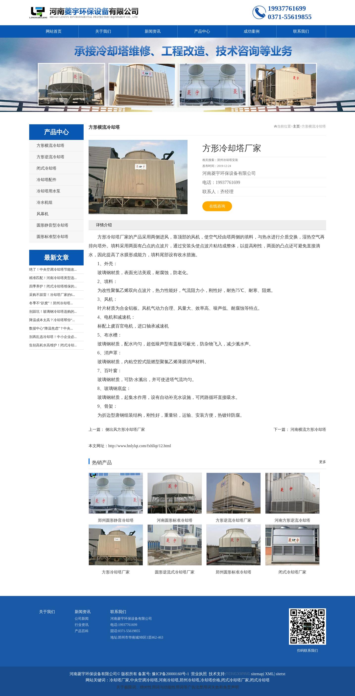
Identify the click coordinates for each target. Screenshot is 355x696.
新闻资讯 (153, 31)
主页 (296, 126)
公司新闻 (82, 618)
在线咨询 (217, 206)
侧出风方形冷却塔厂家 (125, 429)
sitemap (257, 674)
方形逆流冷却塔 (50, 157)
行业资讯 (82, 625)
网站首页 (54, 31)
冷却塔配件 (46, 180)
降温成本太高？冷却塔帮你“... (52, 320)
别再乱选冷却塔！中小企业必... (53, 337)
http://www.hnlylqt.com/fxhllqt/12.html (139, 446)
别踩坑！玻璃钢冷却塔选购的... (53, 311)
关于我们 (103, 31)
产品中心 (202, 31)
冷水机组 (44, 202)
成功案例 (252, 31)
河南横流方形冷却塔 (308, 429)
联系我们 (301, 31)
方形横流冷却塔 (50, 145)
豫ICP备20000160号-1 (170, 674)
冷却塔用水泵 (48, 191)
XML (269, 674)
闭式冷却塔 (46, 168)
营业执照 (199, 674)
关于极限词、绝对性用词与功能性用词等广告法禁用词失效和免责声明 (177, 687)
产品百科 (82, 631)
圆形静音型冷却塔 (52, 225)
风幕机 (42, 214)
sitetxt (280, 674)
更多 (322, 462)
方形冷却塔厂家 (113, 236)
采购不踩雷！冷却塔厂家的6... (52, 295)
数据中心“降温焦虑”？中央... (51, 328)
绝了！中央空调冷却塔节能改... (53, 269)
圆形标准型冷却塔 (52, 236)
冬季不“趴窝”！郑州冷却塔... (51, 303)
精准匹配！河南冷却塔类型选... (53, 278)
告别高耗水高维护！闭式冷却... (53, 345)
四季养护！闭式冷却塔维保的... (53, 286)
